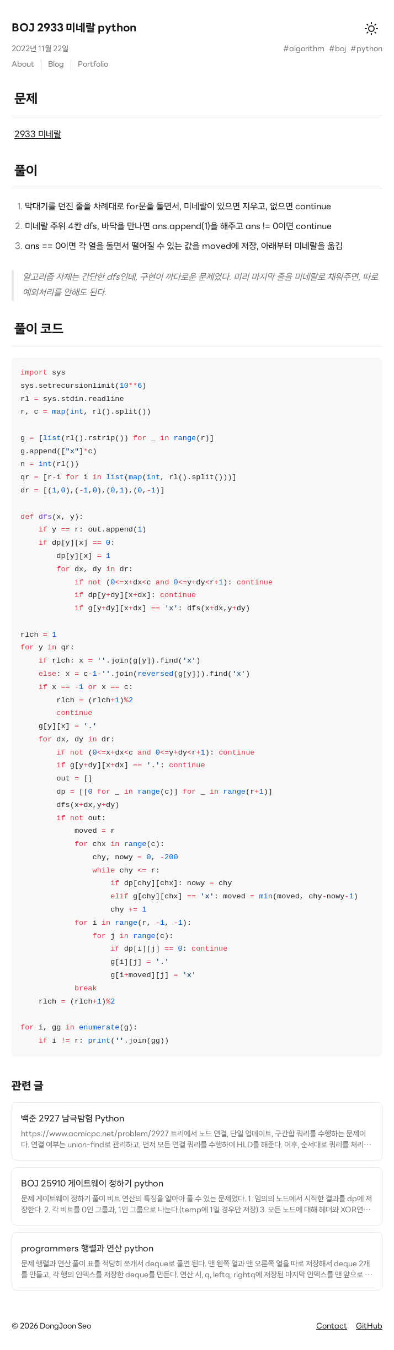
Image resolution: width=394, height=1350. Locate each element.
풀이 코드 (38, 330)
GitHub (369, 1326)
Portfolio (93, 65)
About (23, 65)
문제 (26, 99)
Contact (331, 1326)
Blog (56, 65)
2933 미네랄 (37, 135)
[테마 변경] (371, 29)
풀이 (26, 171)
